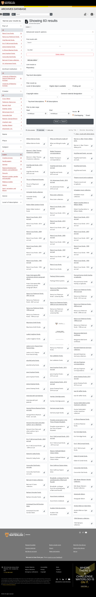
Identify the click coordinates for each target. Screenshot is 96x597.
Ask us (75, 551)
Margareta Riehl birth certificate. (80, 334)
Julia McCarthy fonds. (32, 360)
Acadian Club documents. (58, 508)
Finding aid (77, 86)
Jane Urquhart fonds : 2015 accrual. (58, 368)
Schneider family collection (34, 192)
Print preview (30, 130)
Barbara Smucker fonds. (33, 492)
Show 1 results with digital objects (84, 134)
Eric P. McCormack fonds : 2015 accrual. (59, 437)
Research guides (30, 545)
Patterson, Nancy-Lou (12, 102)
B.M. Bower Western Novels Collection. (82, 480)
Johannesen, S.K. (12, 129)
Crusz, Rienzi (12, 99)
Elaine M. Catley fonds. (33, 454)
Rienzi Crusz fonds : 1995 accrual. (34, 261)
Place (4, 141)
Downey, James (12, 109)
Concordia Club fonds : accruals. (33, 466)
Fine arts (12, 173)
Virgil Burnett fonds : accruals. (83, 153)
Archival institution (9, 69)
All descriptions (52, 101)
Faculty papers (12, 161)
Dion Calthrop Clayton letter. (59, 465)
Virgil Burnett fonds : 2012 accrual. (58, 167)
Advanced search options (36, 32)
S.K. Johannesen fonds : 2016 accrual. (59, 181)
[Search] (33, 14)
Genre (4, 196)
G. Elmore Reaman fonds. (12, 50)
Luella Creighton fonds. (33, 334)
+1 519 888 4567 (8, 572)
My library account (31, 551)
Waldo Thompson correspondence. (55, 152)
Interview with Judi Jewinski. (34, 396)
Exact (88, 115)
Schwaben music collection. (82, 190)
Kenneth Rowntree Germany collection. (82, 348)
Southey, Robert (12, 125)
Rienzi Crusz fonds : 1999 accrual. (81, 247)
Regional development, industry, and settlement (12, 169)
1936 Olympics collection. (81, 518)
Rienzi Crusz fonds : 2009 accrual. (34, 232)
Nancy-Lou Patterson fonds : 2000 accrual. (82, 305)
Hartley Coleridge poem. (57, 396)
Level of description (10, 202)
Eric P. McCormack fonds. (12, 43)
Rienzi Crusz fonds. (12, 33)
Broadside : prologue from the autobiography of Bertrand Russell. (59, 480)
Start (28, 110)
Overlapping (78, 115)
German (12, 165)
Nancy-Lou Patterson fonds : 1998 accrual (82, 319)
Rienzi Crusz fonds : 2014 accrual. (34, 218)
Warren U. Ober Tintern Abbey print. (83, 140)
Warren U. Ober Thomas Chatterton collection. (33, 151)
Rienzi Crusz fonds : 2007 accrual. (81, 232)
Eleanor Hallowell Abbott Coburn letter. (57, 452)
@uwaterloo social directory (63, 582)
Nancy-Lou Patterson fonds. (12, 37)
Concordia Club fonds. (12, 57)
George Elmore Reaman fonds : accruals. (36, 409)
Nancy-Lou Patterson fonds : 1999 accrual (35, 309)
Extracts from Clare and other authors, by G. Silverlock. (35, 424)
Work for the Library (79, 545)
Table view (49, 130)
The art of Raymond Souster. (35, 179)
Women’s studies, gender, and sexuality (12, 177)
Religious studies (12, 182)
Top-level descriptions (36, 101)
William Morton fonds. (33, 139)
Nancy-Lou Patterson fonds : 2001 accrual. (35, 294)
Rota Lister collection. (56, 195)
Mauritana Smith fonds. (33, 322)
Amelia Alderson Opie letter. (82, 506)
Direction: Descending (86, 130)
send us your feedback (55, 557)
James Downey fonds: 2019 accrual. (82, 377)
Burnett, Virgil (12, 105)
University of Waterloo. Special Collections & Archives (12, 78)
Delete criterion (60, 54)
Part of (5, 26)
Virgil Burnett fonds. (12, 40)
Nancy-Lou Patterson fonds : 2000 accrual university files (59, 303)
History (12, 185)
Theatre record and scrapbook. (83, 177)
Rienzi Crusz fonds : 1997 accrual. (57, 251)
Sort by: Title (73, 130)
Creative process (12, 158)
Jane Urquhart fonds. (12, 53)
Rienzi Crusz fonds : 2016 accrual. (57, 207)
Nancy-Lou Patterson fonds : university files (59, 289)
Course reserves (30, 548)
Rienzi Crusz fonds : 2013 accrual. (81, 218)
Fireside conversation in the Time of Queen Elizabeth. (58, 421)
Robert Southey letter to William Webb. (81, 203)
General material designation (71, 93)
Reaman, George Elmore (12, 119)
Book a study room (55, 545)
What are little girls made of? (59, 139)
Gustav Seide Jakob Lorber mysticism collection (82, 404)
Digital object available (57, 86)
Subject (5, 147)
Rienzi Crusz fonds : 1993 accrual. (81, 261)
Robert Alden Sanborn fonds (35, 204)
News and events (54, 551)
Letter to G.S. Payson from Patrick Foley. (34, 347)
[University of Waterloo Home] (8, 3)
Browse (5, 14)
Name (4, 134)
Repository (30, 67)
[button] (85, 14)
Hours (51, 548)
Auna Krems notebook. (57, 496)
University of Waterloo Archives (12, 85)
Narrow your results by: (12, 21)
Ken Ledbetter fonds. (56, 356)
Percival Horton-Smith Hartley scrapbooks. (83, 276)
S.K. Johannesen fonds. (12, 63)
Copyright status (32, 93)
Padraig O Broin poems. (57, 276)
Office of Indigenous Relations (9, 584)
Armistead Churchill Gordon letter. (35, 505)
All (3, 30)
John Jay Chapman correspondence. (79, 363)
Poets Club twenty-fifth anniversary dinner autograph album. (35, 277)
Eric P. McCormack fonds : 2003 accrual (35, 440)
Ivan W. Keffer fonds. (80, 391)
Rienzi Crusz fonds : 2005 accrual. (57, 236)
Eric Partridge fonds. (80, 432)
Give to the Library (79, 548)
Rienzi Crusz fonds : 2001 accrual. (34, 247)
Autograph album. (79, 494)
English (12, 155)
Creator (5, 91)
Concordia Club (12, 115)
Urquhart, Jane (12, 122)
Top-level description (33, 75)
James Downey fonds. (12, 47)
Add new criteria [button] (32, 60)
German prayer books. (57, 408)
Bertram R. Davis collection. (12, 60)
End (50, 110)
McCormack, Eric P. (12, 112)
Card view (40, 130)
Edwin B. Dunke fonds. (81, 456)
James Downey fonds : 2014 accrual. (58, 383)
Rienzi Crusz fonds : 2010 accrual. (57, 222)
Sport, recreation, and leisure (12, 189)
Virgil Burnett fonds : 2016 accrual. (34, 166)
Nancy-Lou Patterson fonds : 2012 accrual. (82, 290)
